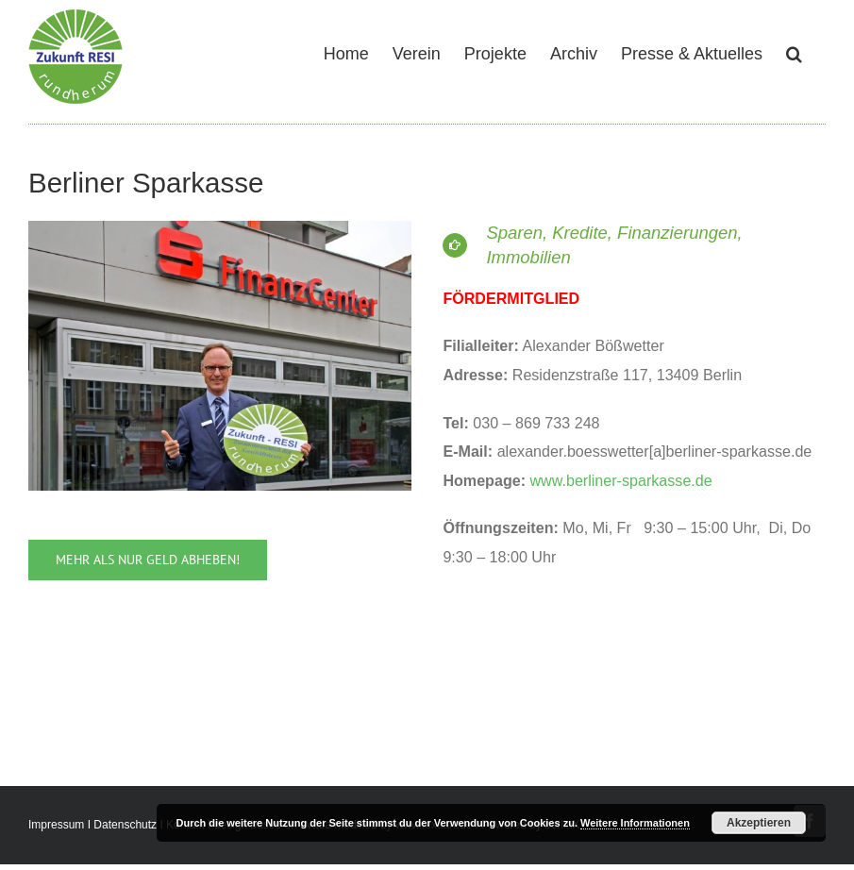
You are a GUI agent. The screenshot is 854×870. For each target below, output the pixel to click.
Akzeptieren (759, 822)
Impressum (56, 824)
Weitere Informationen (635, 822)
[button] (794, 52)
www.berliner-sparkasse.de (621, 480)
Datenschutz (125, 824)
